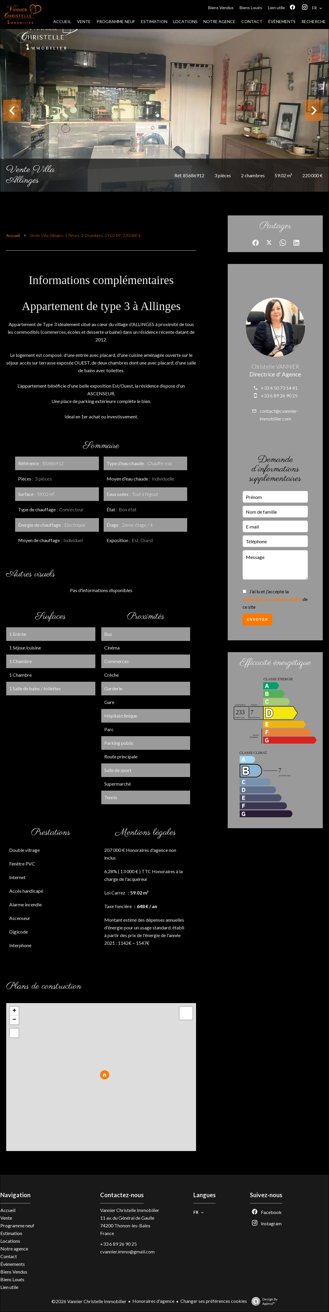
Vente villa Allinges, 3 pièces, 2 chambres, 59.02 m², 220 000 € (85, 235)
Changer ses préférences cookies (213, 1301)
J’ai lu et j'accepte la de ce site (275, 599)
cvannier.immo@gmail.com (127, 1251)
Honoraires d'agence (153, 1301)
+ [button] (14, 1011)
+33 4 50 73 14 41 (279, 388)
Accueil (13, 235)
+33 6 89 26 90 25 (279, 395)
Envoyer (257, 620)
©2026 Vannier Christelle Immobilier (89, 1301)
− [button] (14, 1020)
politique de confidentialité (272, 599)
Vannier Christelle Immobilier (129, 1210)
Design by (262, 1301)
